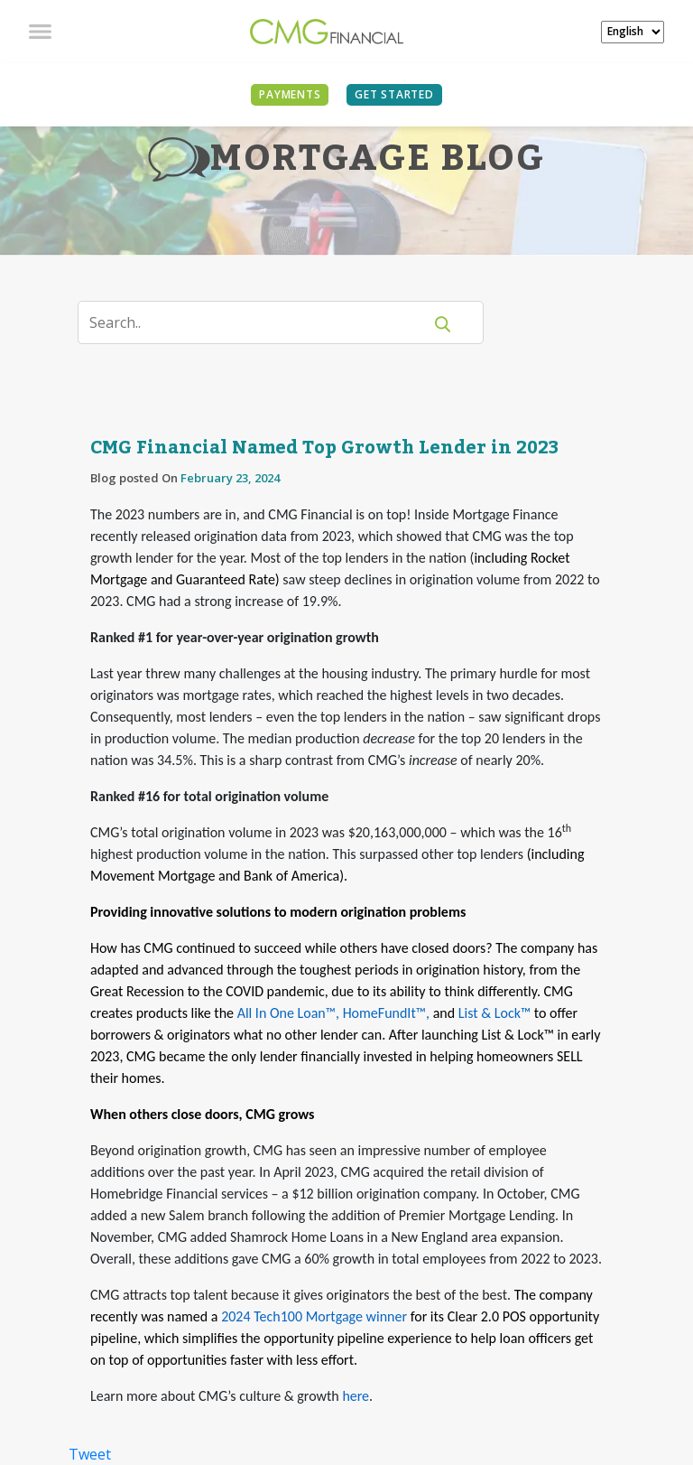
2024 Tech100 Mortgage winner (314, 1316)
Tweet (90, 1454)
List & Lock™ (494, 1013)
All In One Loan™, (288, 1013)
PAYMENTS (289, 94)
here (355, 1395)
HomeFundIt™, (386, 1013)
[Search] (261, 322)
